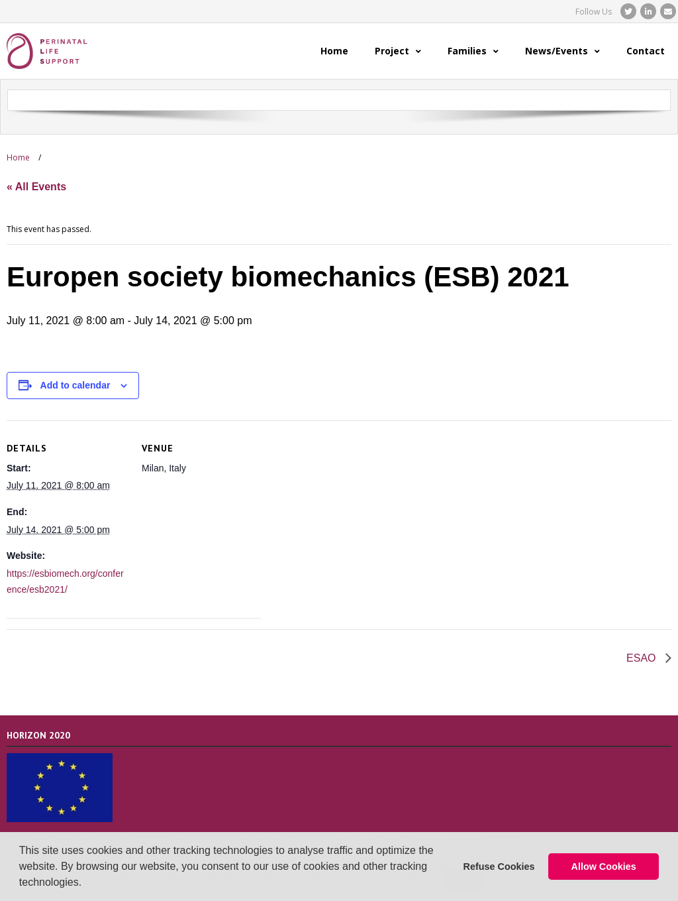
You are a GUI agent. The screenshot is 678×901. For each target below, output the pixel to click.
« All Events (36, 186)
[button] (87, 884)
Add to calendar (75, 385)
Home (18, 157)
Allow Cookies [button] (603, 866)
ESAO (642, 658)
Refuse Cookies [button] (499, 866)
